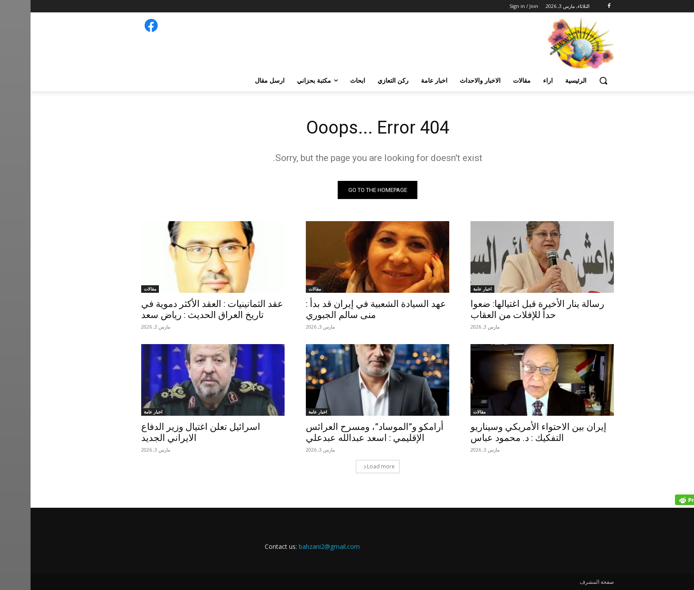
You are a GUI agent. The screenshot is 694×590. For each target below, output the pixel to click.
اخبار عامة (452, 289)
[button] (572, 80)
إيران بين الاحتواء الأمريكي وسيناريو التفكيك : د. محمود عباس (508, 432)
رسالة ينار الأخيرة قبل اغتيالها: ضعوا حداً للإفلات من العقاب (507, 309)
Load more (348, 466)
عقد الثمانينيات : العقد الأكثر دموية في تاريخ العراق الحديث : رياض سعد (182, 309)
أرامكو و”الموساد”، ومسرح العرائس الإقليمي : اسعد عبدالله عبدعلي (344, 432)
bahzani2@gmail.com (298, 546)
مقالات (284, 289)
